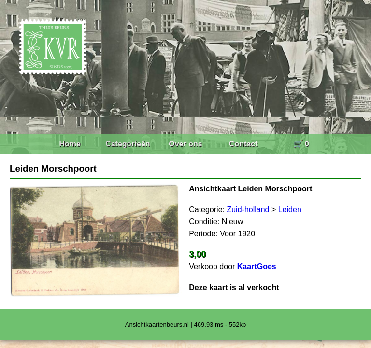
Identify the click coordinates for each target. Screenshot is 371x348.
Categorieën (127, 144)
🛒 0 (301, 144)
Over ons (185, 144)
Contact (243, 144)
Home (69, 144)
